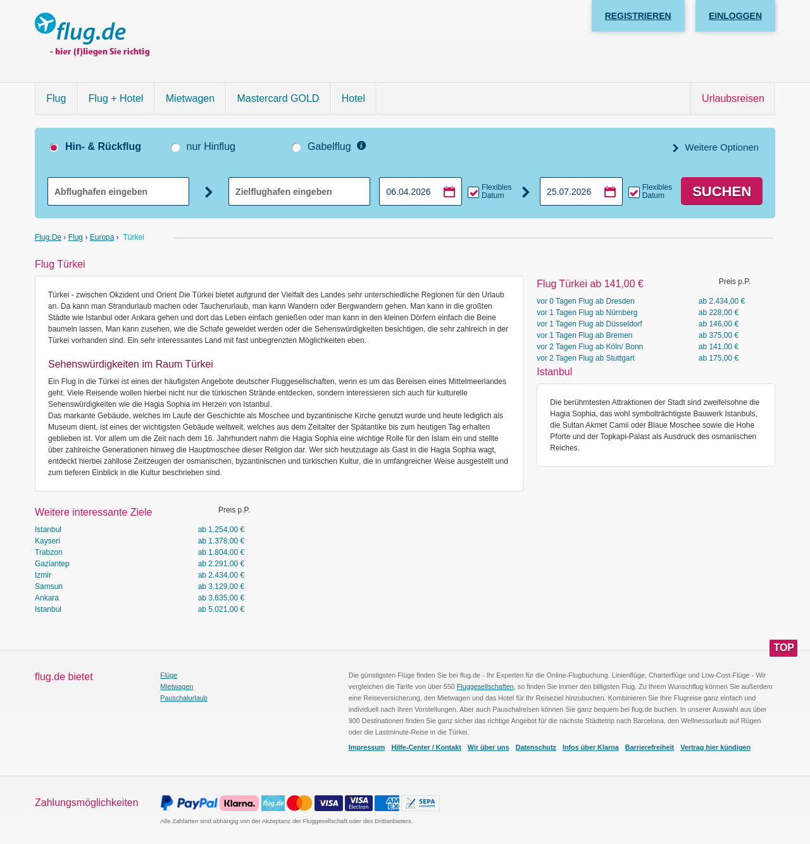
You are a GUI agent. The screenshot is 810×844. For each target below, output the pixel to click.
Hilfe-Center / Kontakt (426, 747)
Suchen (721, 191)
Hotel (353, 98)
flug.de (48, 237)
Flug (56, 98)
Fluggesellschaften (485, 686)
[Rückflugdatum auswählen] (581, 191)
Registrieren (638, 16)
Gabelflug (329, 146)
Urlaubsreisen (733, 98)
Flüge (168, 675)
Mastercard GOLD (278, 98)
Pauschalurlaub (183, 698)
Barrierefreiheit (649, 747)
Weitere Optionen (720, 147)
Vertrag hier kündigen (715, 747)
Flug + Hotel (116, 98)
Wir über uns (488, 747)
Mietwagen (190, 98)
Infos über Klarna (591, 747)
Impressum (367, 747)
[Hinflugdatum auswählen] (420, 191)
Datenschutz (536, 747)
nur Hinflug (211, 146)
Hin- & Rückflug (103, 146)
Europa (102, 237)
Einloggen (735, 16)
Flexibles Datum (496, 191)
